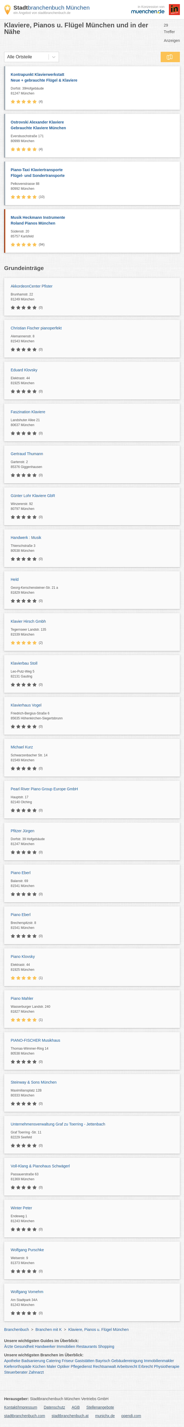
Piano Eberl (20, 873)
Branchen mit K (48, 1329)
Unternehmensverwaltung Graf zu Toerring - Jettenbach (58, 1124)
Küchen (39, 1366)
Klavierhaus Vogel (26, 705)
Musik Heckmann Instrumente (92, 220)
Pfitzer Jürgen (22, 831)
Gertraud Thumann (27, 454)
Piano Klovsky (23, 956)
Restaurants (86, 1346)
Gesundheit (24, 1346)
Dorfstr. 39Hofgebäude (94, 91)
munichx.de (105, 1416)
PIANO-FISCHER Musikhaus (35, 1040)
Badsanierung (33, 1361)
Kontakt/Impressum (20, 1407)
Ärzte (8, 1346)
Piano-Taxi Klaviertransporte (92, 173)
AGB (76, 1407)
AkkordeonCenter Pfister (32, 286)
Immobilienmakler (159, 1361)
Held (15, 579)
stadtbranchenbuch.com (24, 1416)
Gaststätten (85, 1361)
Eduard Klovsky (24, 370)
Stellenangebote (100, 1407)
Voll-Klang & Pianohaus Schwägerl (40, 1166)
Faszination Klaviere (28, 412)
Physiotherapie (166, 1366)
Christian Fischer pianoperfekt (36, 328)
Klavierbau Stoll (24, 663)
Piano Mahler (22, 998)
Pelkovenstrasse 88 (94, 186)
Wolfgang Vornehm (27, 1292)
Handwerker (45, 1346)
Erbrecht (145, 1366)
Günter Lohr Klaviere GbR (33, 495)
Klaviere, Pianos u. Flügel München (98, 1329)
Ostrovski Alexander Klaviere (92, 125)
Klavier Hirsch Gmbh (28, 621)
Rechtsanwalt (104, 1366)
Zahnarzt (36, 1372)
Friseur (68, 1361)
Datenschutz (54, 1407)
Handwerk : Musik (26, 537)
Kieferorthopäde (18, 1366)
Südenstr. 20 (94, 234)
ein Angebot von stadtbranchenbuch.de (41, 13)
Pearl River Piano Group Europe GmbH (44, 789)
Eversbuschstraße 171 (94, 138)
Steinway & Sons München (33, 1082)
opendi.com (131, 1416)
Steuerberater (16, 1372)
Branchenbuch (16, 1329)
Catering (53, 1361)
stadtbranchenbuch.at (70, 1416)
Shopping (106, 1346)
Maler (51, 1366)
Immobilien (65, 1346)
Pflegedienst (81, 1366)
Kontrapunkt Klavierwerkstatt (92, 77)
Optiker (63, 1366)
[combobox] (7, 57)
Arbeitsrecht (127, 1366)
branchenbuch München (51, 7)
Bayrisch (102, 1361)
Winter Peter (21, 1208)
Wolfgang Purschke (27, 1250)
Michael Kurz (22, 747)
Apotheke (12, 1361)
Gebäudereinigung (127, 1361)
